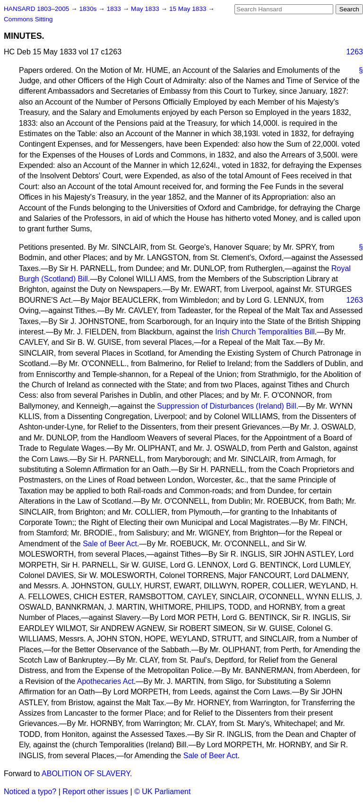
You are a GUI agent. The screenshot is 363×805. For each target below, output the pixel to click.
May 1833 (146, 8)
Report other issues (95, 792)
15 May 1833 (188, 8)
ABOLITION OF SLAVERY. (87, 774)
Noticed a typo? (30, 792)
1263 (354, 52)
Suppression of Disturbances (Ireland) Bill (226, 406)
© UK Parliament (162, 792)
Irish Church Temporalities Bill (264, 332)
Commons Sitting (28, 19)
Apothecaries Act (105, 681)
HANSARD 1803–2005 (36, 8)
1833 (115, 8)
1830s (88, 8)
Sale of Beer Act (110, 544)
